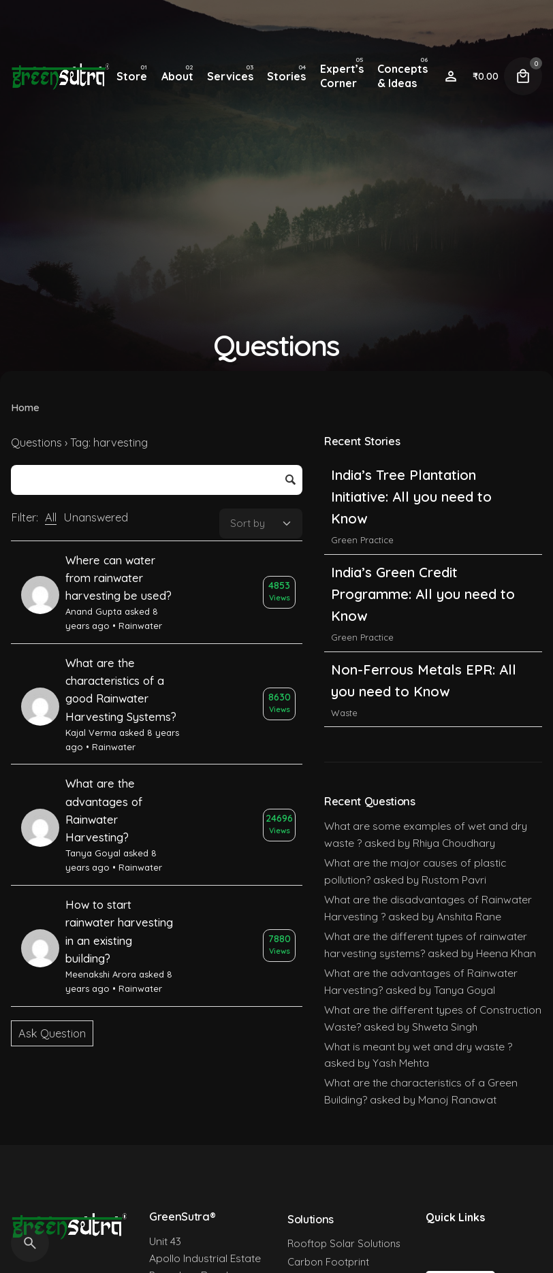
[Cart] (523, 76)
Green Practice (362, 541)
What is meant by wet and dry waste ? (418, 1046)
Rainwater (140, 625)
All (51, 517)
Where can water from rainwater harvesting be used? (118, 578)
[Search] (30, 1243)
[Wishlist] (450, 76)
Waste (344, 714)
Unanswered (95, 517)
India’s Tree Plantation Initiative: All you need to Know (411, 498)
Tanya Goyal (93, 853)
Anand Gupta (93, 611)
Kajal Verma (90, 732)
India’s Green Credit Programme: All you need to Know (423, 595)
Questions (36, 442)
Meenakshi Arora (100, 974)
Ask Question (52, 1033)
